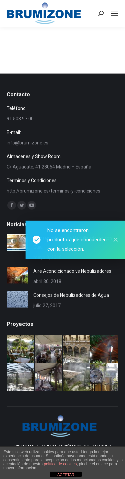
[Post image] (17, 242)
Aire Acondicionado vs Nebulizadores (72, 271)
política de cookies (60, 464)
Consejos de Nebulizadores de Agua (71, 295)
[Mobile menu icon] (114, 13)
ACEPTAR (65, 475)
